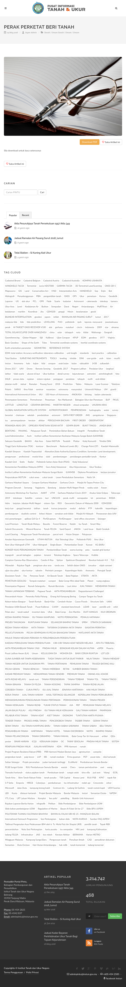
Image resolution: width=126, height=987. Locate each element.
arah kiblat (100, 379)
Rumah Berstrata (56, 586)
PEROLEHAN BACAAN (59, 420)
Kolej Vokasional (80, 462)
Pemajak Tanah (104, 570)
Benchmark (51, 446)
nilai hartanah (109, 757)
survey (115, 410)
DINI (81, 358)
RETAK (66, 669)
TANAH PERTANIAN (57, 663)
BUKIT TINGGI (89, 425)
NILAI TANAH (93, 658)
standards (84, 353)
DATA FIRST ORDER (73, 415)
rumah (83, 746)
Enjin (103, 291)
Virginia (111, 337)
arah (101, 358)
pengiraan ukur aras (42, 565)
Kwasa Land (78, 777)
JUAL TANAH (86, 586)
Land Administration (14, 436)
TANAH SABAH (89, 726)
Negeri (75, 306)
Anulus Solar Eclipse (98, 493)
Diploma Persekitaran (88, 472)
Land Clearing (11, 534)
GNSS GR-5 (110, 286)
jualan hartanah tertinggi (53, 762)
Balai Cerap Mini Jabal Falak (71, 581)
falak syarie (19, 373)
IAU (40, 394)
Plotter (76, 441)
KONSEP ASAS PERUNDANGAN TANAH (24, 549)
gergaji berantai (24, 508)
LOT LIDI (105, 653)
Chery (73, 767)
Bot (110, 291)
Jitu (42, 311)
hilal (43, 363)
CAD (89, 839)
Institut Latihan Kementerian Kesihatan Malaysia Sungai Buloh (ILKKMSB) (68, 436)
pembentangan (60, 456)
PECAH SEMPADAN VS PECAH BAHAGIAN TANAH (51, 632)
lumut (98, 317)
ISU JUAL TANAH (50, 689)
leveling (63, 358)
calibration (112, 353)
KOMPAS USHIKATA (92, 280)
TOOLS (53, 358)
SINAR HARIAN (21, 741)
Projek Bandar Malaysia (50, 793)
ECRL (115, 772)
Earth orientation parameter (18, 348)
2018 (57, 384)
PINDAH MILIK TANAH (98, 741)
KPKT (102, 777)
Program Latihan (78, 368)
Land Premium (12, 524)
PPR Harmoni (70, 746)
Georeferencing (12, 337)
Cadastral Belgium (31, 280)
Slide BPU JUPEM (94, 808)
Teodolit (66, 441)
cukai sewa (34, 477)
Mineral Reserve (33, 529)
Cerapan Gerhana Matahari (44, 482)
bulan (74, 363)
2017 (106, 317)
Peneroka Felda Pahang (36, 596)
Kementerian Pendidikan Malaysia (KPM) (24, 467)
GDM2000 (106, 503)
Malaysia (88, 384)
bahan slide (64, 819)
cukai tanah (47, 477)
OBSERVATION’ (96, 420)
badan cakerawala (102, 394)
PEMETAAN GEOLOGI (15, 581)
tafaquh (81, 379)
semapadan (82, 498)
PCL (35, 301)
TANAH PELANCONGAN (17, 736)
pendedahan (43, 415)
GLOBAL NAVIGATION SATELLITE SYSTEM (25, 410)
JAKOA (77, 529)
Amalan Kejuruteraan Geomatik (19, 539)
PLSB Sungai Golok (14, 767)
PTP (90, 508)
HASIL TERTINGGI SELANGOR (60, 694)
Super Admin (29, 32)
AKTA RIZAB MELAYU (15, 679)
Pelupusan (87, 534)
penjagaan (58, 379)
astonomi (56, 415)
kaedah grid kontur (101, 549)
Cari (42, 192)
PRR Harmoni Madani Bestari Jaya (60, 751)
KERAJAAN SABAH (49, 741)
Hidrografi (9, 296)
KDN (59, 746)
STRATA (85, 575)
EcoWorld (72, 762)
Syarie (57, 301)
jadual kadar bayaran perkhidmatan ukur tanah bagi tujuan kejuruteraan (61, 936)
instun (8, 363)
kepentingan (111, 508)
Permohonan (36, 399)
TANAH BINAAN (13, 684)
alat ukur (26, 301)
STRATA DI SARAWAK (100, 622)
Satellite (28, 498)
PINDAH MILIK (49, 648)
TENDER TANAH (13, 720)
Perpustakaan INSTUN (15, 477)
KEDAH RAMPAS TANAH (17, 617)
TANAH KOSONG (52, 684)
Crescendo (98, 783)
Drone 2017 (10, 368)
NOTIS (90, 731)
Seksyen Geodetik (13, 441)
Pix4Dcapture (49, 518)
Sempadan (56, 306)
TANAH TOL (93, 679)
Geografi (108, 332)
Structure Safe (97, 601)
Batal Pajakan (72, 575)
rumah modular (57, 757)
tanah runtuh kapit (96, 788)
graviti (113, 389)
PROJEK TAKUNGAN (15, 622)
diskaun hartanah (28, 793)
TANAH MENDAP (111, 658)
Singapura (111, 415)
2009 (99, 327)
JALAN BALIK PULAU (15, 710)
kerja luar (9, 508)
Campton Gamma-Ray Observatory (21, 560)
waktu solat (92, 487)
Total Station (11, 358)
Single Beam (56, 544)
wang (109, 767)
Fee (25, 575)
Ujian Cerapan (63, 337)
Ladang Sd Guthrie (76, 788)
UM (106, 389)
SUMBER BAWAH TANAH (85, 669)
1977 (102, 337)
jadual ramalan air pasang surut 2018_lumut (38, 238)
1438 (94, 363)
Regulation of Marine (47, 808)
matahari (70, 327)
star (106, 327)
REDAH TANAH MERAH (16, 627)
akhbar (41, 420)
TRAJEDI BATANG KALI (103, 663)
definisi (82, 508)
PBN (38, 296)
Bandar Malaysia (71, 793)
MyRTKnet (102, 306)
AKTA (94, 575)
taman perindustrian (88, 767)
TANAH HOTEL (53, 731)
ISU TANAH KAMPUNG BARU (36, 726)
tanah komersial (77, 845)
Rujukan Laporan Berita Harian (19, 803)
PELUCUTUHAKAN (14, 632)
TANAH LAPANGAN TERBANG (20, 591)
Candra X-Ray (47, 560)
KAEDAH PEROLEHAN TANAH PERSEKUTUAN (27, 643)
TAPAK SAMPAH (72, 684)
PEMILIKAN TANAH (79, 663)
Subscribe (115, 916)
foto (117, 373)
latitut (8, 373)
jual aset (97, 772)
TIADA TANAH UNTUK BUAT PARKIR (66, 658)
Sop (96, 291)
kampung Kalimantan (97, 829)
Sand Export (65, 529)
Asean (104, 487)
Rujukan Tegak (23, 565)
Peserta (110, 648)
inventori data (38, 612)
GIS (20, 291)
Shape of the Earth (30, 342)
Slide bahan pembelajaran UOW (20, 808)
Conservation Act (40, 291)
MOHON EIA (66, 653)
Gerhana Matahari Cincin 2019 (72, 493)
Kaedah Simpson (13, 451)
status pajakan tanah (35, 772)
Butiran (45, 306)
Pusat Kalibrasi (42, 607)
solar (59, 332)
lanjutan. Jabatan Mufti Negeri (27, 503)
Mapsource (10, 291)
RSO (60, 503)
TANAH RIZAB (34, 705)
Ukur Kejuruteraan (77, 467)
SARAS (17, 389)
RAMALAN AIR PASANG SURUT (77, 317)
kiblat (85, 332)
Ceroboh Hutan (65, 601)
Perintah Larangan (53, 570)
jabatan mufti (11, 384)
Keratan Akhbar (62, 834)
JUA (71, 705)
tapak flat (111, 777)
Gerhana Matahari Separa (17, 482)
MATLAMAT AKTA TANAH (91, 632)
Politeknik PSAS (84, 539)
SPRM (84, 622)
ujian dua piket (12, 570)
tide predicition (34, 322)
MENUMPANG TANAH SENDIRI (48, 674)
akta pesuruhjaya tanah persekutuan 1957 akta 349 (42, 223)
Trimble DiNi (105, 441)
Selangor (102, 518)
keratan (32, 420)
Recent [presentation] (25, 215)
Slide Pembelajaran (67, 803)
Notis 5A (91, 477)
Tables (79, 384)
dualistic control (28, 513)
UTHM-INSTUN (44, 539)
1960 (53, 291)
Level (19, 306)
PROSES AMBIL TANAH (35, 720)
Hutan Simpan (72, 534)
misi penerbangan (13, 518)
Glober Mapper (29, 337)
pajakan (37, 555)
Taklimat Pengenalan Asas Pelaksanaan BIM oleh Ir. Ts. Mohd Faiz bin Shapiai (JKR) (43, 824)
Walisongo (96, 332)
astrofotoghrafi (105, 373)
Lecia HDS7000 (46, 286)
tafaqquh (69, 332)
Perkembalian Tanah (73, 544)
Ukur (82, 296)
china (52, 332)
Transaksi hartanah (13, 772)
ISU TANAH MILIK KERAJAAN (58, 710)
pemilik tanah (90, 824)
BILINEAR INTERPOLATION (18, 317)
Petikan (51, 803)
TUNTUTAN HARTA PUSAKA (89, 715)
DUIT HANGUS (90, 612)
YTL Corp (9, 798)
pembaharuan (54, 783)
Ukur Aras (9, 306)
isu (6, 420)
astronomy (63, 389)
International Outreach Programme (21, 819)
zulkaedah (104, 363)
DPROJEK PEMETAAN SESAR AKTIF (46, 425)
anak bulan (64, 363)
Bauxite (46, 524)
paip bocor (29, 757)
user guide (91, 358)
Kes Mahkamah (65, 399)
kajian (35, 363)
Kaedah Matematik (110, 446)
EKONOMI (68, 715)
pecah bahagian (24, 555)
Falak (49, 301)
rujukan (30, 379)
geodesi (38, 317)
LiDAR (86, 607)
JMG (87, 415)
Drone (29, 368)
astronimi (91, 373)
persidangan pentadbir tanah (83, 456)
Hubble (94, 555)
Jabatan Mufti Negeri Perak (71, 487)
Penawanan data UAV (106, 513)
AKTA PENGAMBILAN (64, 591)
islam (108, 358)
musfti (117, 358)
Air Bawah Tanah (55, 575)
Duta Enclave (23, 845)
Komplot (42, 798)
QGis (113, 736)
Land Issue (88, 529)
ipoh (79, 322)
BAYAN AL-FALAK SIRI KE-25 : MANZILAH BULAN (75, 814)
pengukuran (98, 415)
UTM (52, 493)
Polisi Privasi (32, 972)
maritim (21, 311)
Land (27, 291)
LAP (39, 757)
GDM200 (51, 311)
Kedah (73, 524)
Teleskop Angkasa (62, 555)
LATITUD (9, 405)
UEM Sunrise (114, 788)
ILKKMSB (70, 472)
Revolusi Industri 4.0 (98, 560)
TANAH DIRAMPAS (41, 736)
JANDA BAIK (105, 425)
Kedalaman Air (32, 306)
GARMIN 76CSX (64, 286)
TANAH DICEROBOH (73, 731)
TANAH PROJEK (97, 700)
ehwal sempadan (81, 405)
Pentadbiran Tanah (96, 430)
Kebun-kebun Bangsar (15, 601)
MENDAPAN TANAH (105, 586)
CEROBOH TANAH (14, 689)
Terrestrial (31, 286)
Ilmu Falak (28, 389)
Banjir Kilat (49, 601)
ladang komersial (96, 845)
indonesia (89, 327)
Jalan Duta (22, 788)
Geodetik (113, 296)
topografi (9, 555)
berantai (9, 415)
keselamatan (82, 311)
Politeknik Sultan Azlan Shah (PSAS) (52, 462)
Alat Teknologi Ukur (64, 539)
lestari (85, 793)
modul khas (37, 456)
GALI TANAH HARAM (86, 710)
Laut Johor (72, 586)
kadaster (67, 301)
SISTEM (115, 741)
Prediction (68, 384)
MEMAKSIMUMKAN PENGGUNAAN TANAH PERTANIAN (32, 700)
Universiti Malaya (93, 389)
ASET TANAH (53, 715)
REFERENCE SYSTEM (59, 348)
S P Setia (9, 783)
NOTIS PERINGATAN (67, 617)
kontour (39, 446)
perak (7, 327)
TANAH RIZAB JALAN (93, 684)
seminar (39, 389)
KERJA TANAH (12, 694)
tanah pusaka (50, 777)
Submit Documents (14, 529)
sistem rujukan (44, 379)
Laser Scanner (101, 384)
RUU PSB (91, 777)
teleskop (104, 301)
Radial (30, 462)
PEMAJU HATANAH (90, 617)
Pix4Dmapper (65, 518)
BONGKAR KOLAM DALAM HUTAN (77, 648)
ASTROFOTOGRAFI (58, 410)
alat (50, 327)
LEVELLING (49, 322)
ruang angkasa (103, 581)
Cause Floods (81, 601)
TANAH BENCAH (31, 669)
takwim (38, 570)
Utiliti (109, 601)
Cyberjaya (40, 783)
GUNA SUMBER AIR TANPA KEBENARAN (25, 658)
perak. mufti (68, 498)
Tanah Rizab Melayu (30, 524)
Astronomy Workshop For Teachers (21, 493)
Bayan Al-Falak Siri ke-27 (72, 808)
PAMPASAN (105, 710)
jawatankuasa (111, 322)
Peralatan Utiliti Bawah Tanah (18, 607)
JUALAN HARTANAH (44, 746)
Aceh (29, 436)
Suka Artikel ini (111, 142)
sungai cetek (73, 772)
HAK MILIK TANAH (95, 689)
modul (73, 508)
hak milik (63, 845)
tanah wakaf (23, 612)
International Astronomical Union (20, 394)
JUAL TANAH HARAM (32, 694)
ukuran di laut (33, 373)
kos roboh (47, 834)
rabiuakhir (84, 363)
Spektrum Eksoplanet (76, 560)
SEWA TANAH (12, 726)
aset (102, 767)
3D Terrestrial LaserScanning (88, 286)
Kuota (14, 793)
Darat (66, 306)
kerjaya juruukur (108, 472)
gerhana (59, 327)
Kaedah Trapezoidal (33, 451)
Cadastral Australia (71, 280)
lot (92, 498)
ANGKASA (77, 394)
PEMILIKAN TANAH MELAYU (97, 705)
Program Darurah (13, 487)
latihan (37, 508)
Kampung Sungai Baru (36, 839)
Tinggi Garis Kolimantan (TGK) (19, 446)
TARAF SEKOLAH (75, 741)
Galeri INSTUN (53, 441)
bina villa (86, 772)
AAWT (44, 493)
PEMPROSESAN (78, 410)
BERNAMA (78, 834)
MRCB (30, 783)
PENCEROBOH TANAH (61, 720)
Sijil (41, 337)
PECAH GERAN (12, 669)
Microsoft (9, 788)
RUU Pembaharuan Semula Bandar (42, 767)
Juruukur (92, 565)
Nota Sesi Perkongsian (31, 829)
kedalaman (10, 311)
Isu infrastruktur (71, 783)
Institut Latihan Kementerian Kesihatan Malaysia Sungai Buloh (34, 472)
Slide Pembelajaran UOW (90, 803)
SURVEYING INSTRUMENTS (33, 358)
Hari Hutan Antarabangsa (44, 845)
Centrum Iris (58, 788)
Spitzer (60, 560)
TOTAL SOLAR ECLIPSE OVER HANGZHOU (26, 332)
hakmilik (99, 508)
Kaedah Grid (11, 462)
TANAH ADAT (37, 715)
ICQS (34, 741)
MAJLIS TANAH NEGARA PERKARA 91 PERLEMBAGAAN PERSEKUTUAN (40, 638)
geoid (93, 311)
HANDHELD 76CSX (14, 286)
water (106, 410)
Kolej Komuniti (89, 441)
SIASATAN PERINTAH (95, 627)
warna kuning (76, 549)
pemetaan (91, 296)
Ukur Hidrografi (40, 544)
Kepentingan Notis (74, 570)
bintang (88, 394)
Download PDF (89, 142)
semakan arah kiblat (64, 513)
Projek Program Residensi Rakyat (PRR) (23, 751)
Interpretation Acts (68, 291)
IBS (45, 757)
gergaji (61, 311)
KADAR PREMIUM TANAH (18, 674)
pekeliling (65, 798)
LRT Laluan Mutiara (26, 798)
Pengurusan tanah (58, 839)
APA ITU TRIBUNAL (105, 643)
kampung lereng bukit (40, 788)
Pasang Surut (46, 384)
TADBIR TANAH (82, 720)
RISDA (112, 498)
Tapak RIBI (105, 824)
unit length (72, 353)
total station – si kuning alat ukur (32, 252)
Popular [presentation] (13, 215)
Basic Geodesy (12, 342)
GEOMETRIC (40, 348)
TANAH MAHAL (61, 736)
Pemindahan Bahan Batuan (61, 430)
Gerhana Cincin (67, 482)
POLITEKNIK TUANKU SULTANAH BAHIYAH (26, 814)
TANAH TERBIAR (76, 679)
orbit (115, 607)
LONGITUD (22, 405)
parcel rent (58, 534)
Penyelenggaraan (25, 296)
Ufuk (50, 612)
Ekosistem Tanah (13, 575)
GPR (42, 301)
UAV (21, 368)
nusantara (50, 389)
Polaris (8, 389)
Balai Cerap (60, 612)
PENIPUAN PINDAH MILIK (18, 746)
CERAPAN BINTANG (40, 405)
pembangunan (11, 513)
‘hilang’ (106, 772)
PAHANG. (23, 430)
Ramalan (33, 384)
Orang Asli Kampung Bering (63, 596)
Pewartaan (50, 399)
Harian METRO (93, 834)
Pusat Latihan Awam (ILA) (17, 653)
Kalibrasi (50, 337)
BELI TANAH (106, 726)
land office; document (84, 518)
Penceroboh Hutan (14, 596)
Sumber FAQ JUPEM (99, 819)
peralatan (70, 379)
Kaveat (89, 544)
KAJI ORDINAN (108, 612)
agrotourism (84, 751)
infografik (41, 803)
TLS (112, 560)
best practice (98, 353)
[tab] (13, 215)
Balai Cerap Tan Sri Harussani (85, 736)
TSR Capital (64, 777)
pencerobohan (12, 829)
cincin (79, 327)
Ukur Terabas (95, 467)
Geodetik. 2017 (60, 368)
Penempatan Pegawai (15, 586)
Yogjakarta (40, 487)
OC (62, 741)
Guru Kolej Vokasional (56, 467)
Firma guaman (73, 757)
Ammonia (89, 570)
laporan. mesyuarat (93, 322)
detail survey (63, 373)
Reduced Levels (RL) (69, 446)
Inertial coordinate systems (93, 342)
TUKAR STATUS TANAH (54, 705)
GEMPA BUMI (73, 425)
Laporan (9, 301)
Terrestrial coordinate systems (64, 342)
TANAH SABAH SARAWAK (66, 726)
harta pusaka (51, 829)
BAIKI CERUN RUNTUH (86, 653)
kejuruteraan (78, 373)
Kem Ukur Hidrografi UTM (17, 544)
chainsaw (20, 415)
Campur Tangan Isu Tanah (91, 596)
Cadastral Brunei (13, 280)
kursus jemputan (59, 508)
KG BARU (100, 544)
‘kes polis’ (53, 798)
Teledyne (115, 384)
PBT (78, 705)
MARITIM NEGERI (61, 405)
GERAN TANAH (100, 720)
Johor (108, 783)
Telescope (115, 493)
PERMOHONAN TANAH (75, 700)
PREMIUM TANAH (76, 674)
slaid (48, 456)
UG (17, 301)
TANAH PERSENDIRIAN (53, 679)
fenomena (18, 363)
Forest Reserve (60, 524)
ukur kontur (27, 570)
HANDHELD (86, 291)
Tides (44, 342)
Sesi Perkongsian (48, 819)
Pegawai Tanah (44, 591)
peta (87, 549)
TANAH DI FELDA (32, 684)
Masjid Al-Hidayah (84, 513)
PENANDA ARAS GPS (15, 425)
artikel (104, 736)
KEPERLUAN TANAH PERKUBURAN (95, 694)
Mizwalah (9, 565)
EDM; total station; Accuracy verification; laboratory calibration (34, 353)
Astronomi (79, 301)
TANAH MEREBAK (51, 669)
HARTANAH (37, 731)
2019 (7, 498)
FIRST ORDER (79, 420)
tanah (45, 508)
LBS (7, 793)
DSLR (7, 379)
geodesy (93, 337)
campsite (97, 751)
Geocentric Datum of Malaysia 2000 (82, 503)
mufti (90, 379)
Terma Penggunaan (13, 972)
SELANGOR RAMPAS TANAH (65, 622)
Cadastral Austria (51, 280)
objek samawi (105, 565)
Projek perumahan (31, 762)
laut (47, 498)
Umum (68, 32)
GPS (75, 296)
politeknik (69, 322)
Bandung (52, 487)
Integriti (81, 430)
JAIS (38, 834)
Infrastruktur (27, 834)
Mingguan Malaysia (14, 839)
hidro (7, 503)
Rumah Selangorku (36, 586)
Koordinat (32, 311)
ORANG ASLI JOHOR (98, 674)
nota (78, 332)
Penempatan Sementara (16, 399)
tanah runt (34, 679)
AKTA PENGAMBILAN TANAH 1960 (22, 648)
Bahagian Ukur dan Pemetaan (89, 399)
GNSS (67, 296)
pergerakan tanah (13, 757)
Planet (90, 581)
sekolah (30, 415)
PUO (60, 322)
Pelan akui (10, 612)
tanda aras (59, 565)
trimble (73, 358)
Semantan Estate (98, 793)
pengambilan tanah (52, 296)
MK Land (80, 829)
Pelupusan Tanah (38, 430)
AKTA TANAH (37, 627)
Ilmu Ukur (99, 539)
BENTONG (10, 430)
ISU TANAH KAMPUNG (43, 617)
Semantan (9, 845)
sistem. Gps (49, 503)
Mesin (70, 311)
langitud (110, 368)
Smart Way (95, 524)
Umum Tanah (58, 32)
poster (8, 741)
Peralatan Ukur (96, 368)
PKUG (116, 399)
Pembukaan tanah (56, 772)
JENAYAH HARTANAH (72, 689)
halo (28, 363)
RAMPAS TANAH (104, 731)
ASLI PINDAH (34, 710)
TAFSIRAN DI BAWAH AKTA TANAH (64, 627)
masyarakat (76, 389)
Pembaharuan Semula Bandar (94, 762)
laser (94, 607)
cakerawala (92, 301)
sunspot (52, 581)
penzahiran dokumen (104, 839)
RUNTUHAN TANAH (38, 622)
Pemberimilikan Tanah (57, 549)
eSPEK (100, 648)
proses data (18, 379)
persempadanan (18, 420)
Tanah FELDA (50, 529)
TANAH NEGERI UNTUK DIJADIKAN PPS (24, 663)
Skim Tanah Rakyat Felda (29, 777)
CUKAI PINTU (33, 689)
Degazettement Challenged (91, 591)
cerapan (51, 363)
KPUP (75, 337)
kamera (114, 301)
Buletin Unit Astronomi (83, 798)
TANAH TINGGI (109, 679)
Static (22, 462)
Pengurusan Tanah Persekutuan (35, 534)
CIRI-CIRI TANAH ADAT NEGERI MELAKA (73, 643)
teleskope (17, 498)
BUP (108, 399)
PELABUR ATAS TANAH (16, 715)
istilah (56, 317)
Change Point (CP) (89, 446)
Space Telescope (80, 555)
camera (38, 498)
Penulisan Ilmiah (76, 839)
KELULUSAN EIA (49, 653)
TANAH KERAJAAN (14, 705)
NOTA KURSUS (80, 819)
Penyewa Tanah (37, 575)
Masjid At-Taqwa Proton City (90, 482)
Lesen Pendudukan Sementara (70, 477)
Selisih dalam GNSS (76, 565)
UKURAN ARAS (99, 405)
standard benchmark (70, 607)
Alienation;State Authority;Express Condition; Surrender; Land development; (80, 451)
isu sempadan (66, 829)
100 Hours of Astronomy (57, 394)
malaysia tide (11, 322)
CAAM (55, 607)
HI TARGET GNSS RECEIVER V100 (29, 327)
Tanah (47, 32)
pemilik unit (105, 607)
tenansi (47, 555)
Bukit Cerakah (102, 529)
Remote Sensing (42, 368)
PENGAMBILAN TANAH (16, 731)
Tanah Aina (10, 777)
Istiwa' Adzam (45, 513)
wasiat (64, 767)
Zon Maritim (74, 612)
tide (22, 322)
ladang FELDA (11, 834)
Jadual (23, 384)
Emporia (20, 783)
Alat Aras (39, 441)
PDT (85, 757)
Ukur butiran (49, 373)
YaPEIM (112, 793)
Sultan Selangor (12, 762)
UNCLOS (56, 498)
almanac (115, 327)
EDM (83, 337)
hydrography (95, 410)
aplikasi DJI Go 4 (32, 518)
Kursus (102, 296)
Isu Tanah (83, 524)
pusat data (95, 757)
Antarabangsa (87, 306)
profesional (24, 456)
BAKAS (28, 441)
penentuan (101, 498)
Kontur (103, 456)
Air (111, 306)
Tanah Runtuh (35, 601)
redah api (86, 783)
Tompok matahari (37, 581)
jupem (47, 317)
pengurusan (10, 456)
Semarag (28, 487)
